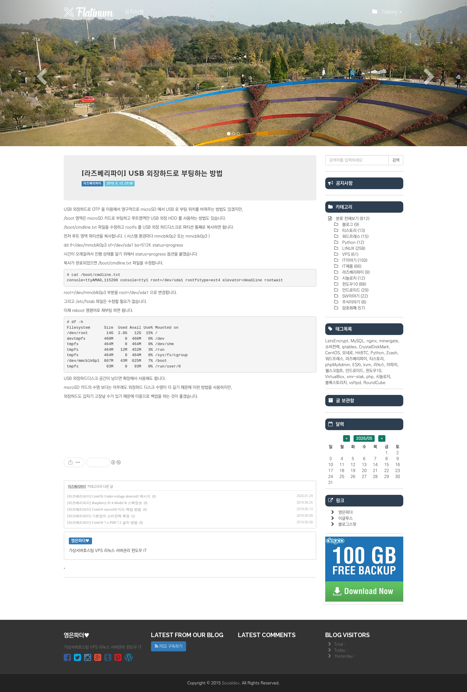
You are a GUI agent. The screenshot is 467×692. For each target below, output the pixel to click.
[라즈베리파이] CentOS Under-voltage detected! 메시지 (108, 496)
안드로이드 (354, 290)
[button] (35, 73)
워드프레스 (354, 236)
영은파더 (345, 512)
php (369, 376)
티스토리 (353, 230)
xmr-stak (355, 376)
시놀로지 (353, 278)
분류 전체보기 (352, 218)
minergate (388, 341)
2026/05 (364, 438)
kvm (367, 364)
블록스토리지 (336, 382)
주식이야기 (353, 302)
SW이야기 (354, 296)
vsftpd (355, 382)
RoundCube (374, 382)
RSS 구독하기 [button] (168, 646)
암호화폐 (353, 308)
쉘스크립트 (334, 370)
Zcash (391, 352)
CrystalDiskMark (374, 347)
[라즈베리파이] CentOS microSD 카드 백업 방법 (104, 509)
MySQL (357, 341)
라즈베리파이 (92, 183)
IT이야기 (354, 260)
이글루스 (345, 518)
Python (352, 242)
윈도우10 (353, 284)
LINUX (353, 248)
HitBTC (361, 352)
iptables (349, 347)
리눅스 (378, 364)
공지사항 (134, 12)
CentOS (332, 352)
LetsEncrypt (336, 341)
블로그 (350, 224)
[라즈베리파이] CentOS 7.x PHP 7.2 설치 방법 (102, 522)
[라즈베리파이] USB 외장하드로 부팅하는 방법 (152, 173)
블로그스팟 (347, 524)
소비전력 (332, 347)
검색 (395, 160)
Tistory (387, 13)
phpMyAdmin (337, 364)
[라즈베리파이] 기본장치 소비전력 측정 (98, 516)
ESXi (356, 364)
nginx (372, 341)
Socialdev (230, 683)
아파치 (392, 364)
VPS (349, 254)
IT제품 (351, 266)
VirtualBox (334, 376)
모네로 (347, 352)
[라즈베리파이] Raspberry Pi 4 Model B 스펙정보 (104, 503)
